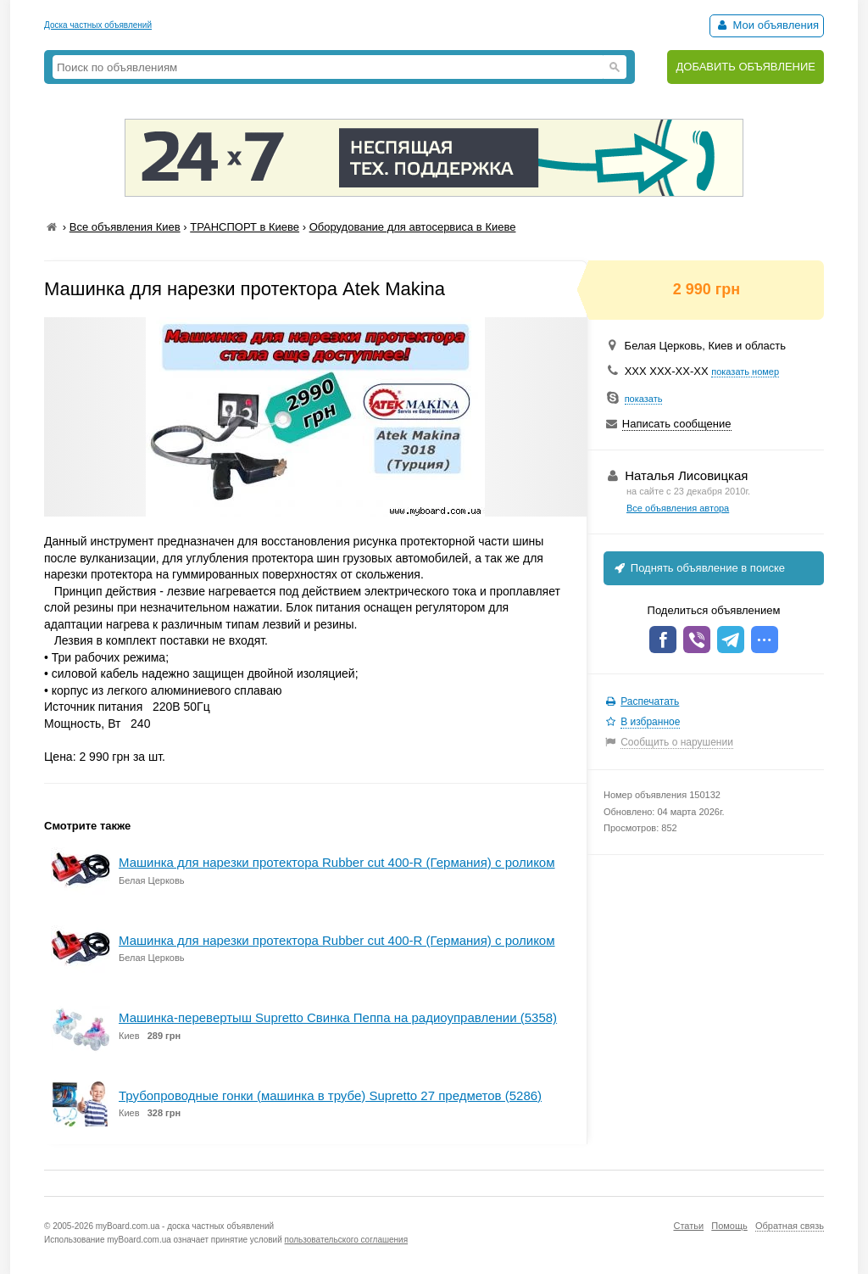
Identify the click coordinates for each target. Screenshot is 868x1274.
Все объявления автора (677, 508)
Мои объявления (767, 25)
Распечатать (649, 701)
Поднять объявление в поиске (698, 568)
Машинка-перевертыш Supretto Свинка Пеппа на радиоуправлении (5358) (338, 1017)
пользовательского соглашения (347, 1239)
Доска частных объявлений (98, 25)
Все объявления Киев (125, 227)
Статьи (688, 1226)
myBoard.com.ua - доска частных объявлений (185, 1226)
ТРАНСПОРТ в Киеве (244, 227)
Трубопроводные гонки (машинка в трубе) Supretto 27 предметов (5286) (330, 1095)
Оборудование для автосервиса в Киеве (412, 227)
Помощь (729, 1226)
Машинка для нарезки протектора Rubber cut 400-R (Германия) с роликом (337, 862)
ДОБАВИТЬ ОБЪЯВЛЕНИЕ (745, 66)
